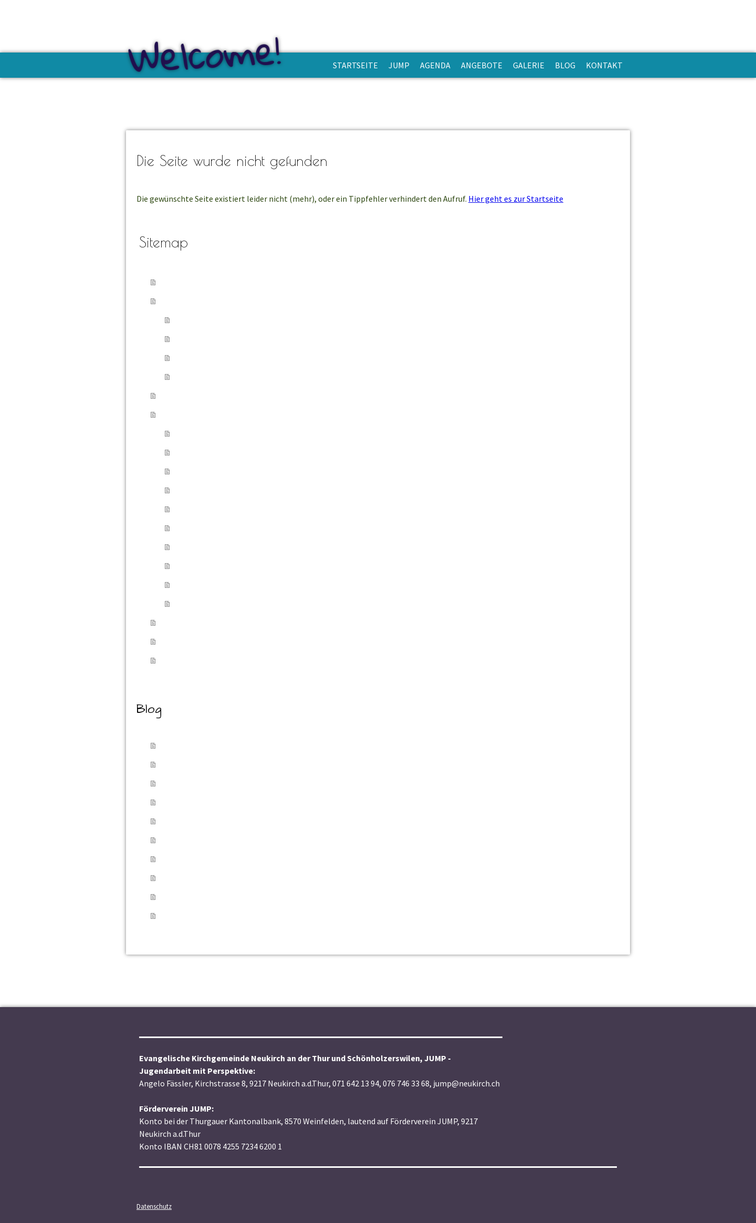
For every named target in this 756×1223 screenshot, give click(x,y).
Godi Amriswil (203, 490)
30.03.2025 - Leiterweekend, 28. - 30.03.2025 (258, 859)
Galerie (528, 65)
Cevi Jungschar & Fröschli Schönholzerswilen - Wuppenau (287, 471)
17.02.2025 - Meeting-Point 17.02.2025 (244, 896)
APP (184, 320)
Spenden (193, 376)
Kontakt (604, 65)
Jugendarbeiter (206, 357)
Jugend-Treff (201, 528)
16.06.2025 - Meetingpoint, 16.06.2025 (244, 840)
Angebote (481, 65)
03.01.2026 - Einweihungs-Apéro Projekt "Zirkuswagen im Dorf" (296, 783)
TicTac (189, 584)
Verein (188, 339)
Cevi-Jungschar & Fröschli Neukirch (245, 452)
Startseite (355, 65)
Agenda (435, 65)
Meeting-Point (205, 547)
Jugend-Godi (201, 509)
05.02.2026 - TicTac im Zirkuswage (235, 745)
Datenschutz (154, 1206)
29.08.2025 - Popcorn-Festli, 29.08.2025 (246, 821)
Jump (399, 65)
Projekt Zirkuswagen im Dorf (233, 433)
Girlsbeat (194, 603)
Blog (565, 65)
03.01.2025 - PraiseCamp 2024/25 (232, 915)
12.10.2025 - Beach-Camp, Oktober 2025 (248, 802)
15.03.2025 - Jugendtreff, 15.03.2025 (241, 878)
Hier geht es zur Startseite (515, 198)
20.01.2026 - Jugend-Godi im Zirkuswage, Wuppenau (273, 764)
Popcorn (192, 565)
